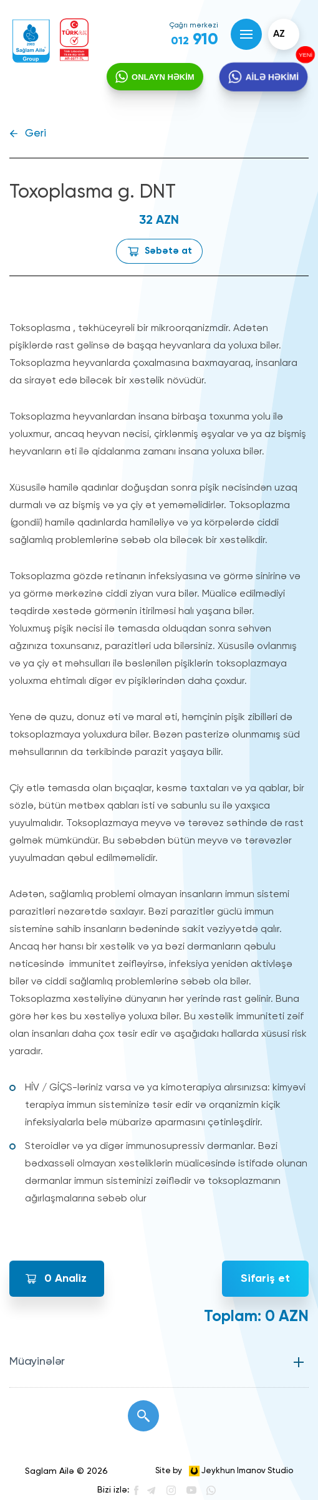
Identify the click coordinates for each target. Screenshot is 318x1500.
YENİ (307, 53)
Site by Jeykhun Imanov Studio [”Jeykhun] (224, 1471)
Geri (35, 133)
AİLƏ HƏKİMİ (272, 77)
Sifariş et (265, 1278)
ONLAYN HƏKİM (163, 77)
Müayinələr (37, 1361)
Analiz (65, 1278)
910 (194, 40)
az (279, 34)
